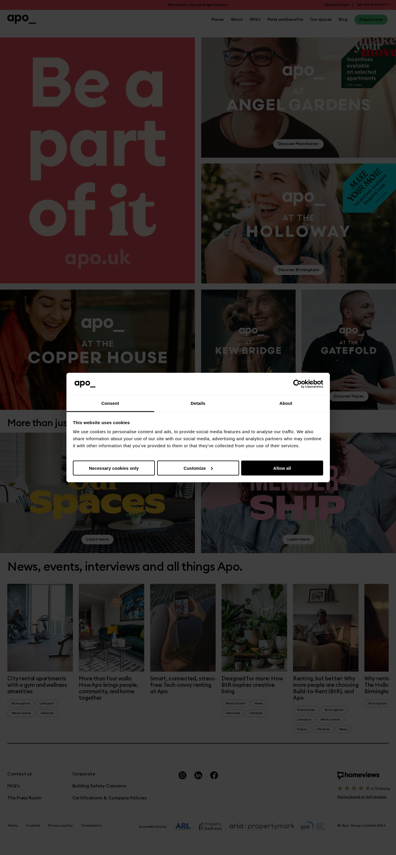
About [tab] (286, 403)
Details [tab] (198, 403)
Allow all (282, 467)
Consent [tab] (110, 403)
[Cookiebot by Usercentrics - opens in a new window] (297, 384)
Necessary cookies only (114, 467)
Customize (198, 467)
